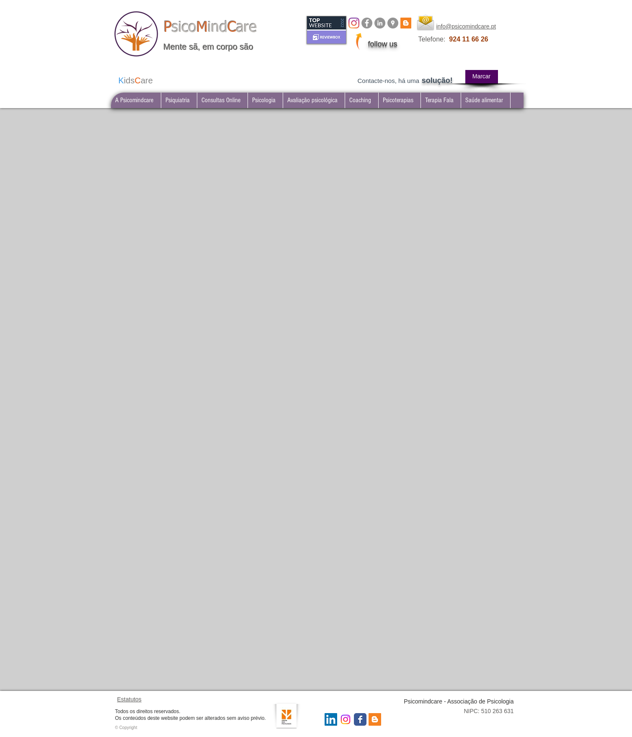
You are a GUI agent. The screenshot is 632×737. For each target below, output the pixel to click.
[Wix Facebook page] (360, 719)
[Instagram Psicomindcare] (345, 719)
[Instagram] (353, 23)
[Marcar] (481, 76)
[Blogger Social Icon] (375, 719)
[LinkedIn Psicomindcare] (379, 23)
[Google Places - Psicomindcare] (392, 23)
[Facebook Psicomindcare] (366, 23)
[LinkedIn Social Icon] (331, 719)
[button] (179, 100)
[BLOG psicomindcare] (405, 23)
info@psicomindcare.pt (466, 26)
